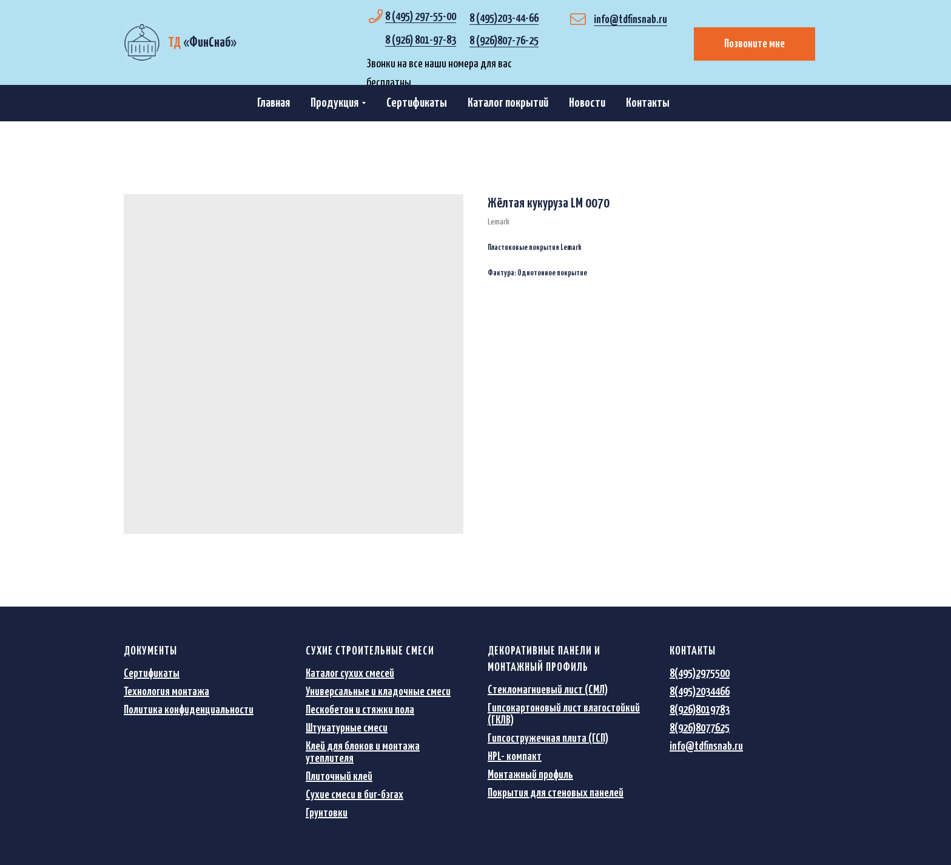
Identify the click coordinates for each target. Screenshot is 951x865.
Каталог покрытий (508, 103)
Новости (587, 103)
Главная (273, 103)
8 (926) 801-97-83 (420, 40)
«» (202, 43)
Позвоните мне (754, 44)
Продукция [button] (334, 103)
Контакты (648, 103)
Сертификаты (416, 103)
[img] (142, 42)
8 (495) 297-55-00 (420, 16)
